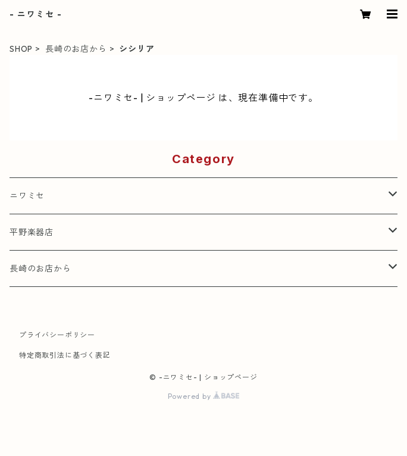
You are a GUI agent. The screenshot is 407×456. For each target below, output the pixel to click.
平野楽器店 (32, 232)
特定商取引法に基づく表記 (65, 355)
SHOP (21, 48)
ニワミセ (27, 195)
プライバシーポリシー (57, 334)
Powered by (204, 396)
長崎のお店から (76, 48)
